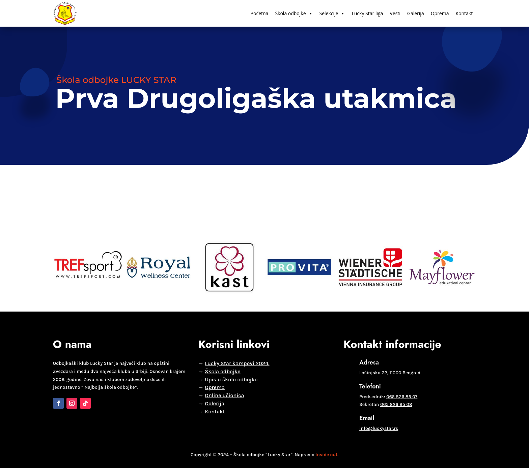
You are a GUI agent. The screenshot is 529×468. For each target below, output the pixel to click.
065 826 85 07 (401, 397)
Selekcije (332, 13)
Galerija (415, 13)
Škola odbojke (293, 13)
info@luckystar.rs (378, 428)
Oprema (440, 13)
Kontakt (464, 13)
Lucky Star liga (367, 13)
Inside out (326, 455)
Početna (260, 13)
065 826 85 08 (396, 404)
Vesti (395, 13)
